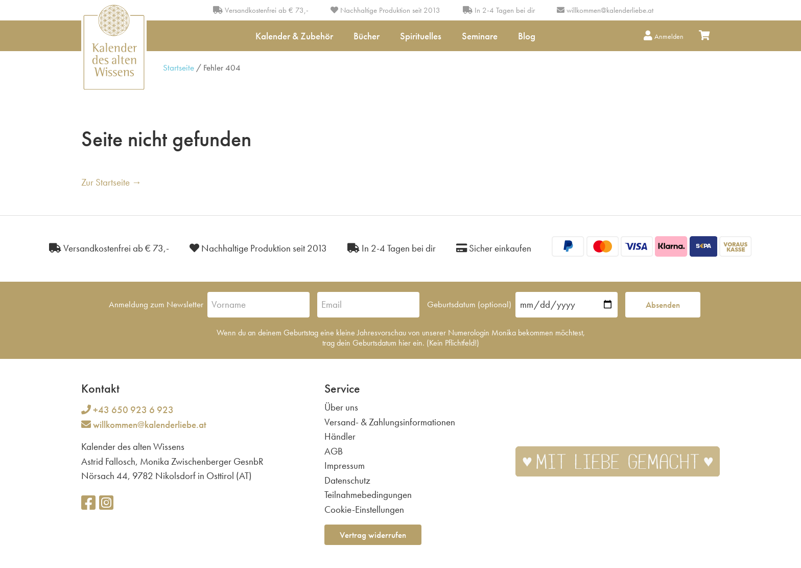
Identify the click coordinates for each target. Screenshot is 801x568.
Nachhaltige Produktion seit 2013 (385, 10)
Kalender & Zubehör (294, 36)
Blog (526, 36)
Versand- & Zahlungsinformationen (389, 422)
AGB (333, 451)
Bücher (367, 36)
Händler (340, 436)
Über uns (341, 407)
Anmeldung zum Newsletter (156, 304)
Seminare (480, 36)
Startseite (178, 67)
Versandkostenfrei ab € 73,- (261, 10)
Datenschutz (347, 480)
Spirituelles (420, 36)
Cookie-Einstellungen (364, 509)
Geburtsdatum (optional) (469, 304)
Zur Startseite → (111, 182)
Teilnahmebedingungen (368, 494)
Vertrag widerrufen (373, 534)
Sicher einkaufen (493, 248)
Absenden (663, 304)
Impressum (344, 465)
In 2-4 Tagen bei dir (499, 10)
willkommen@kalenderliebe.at (610, 10)
